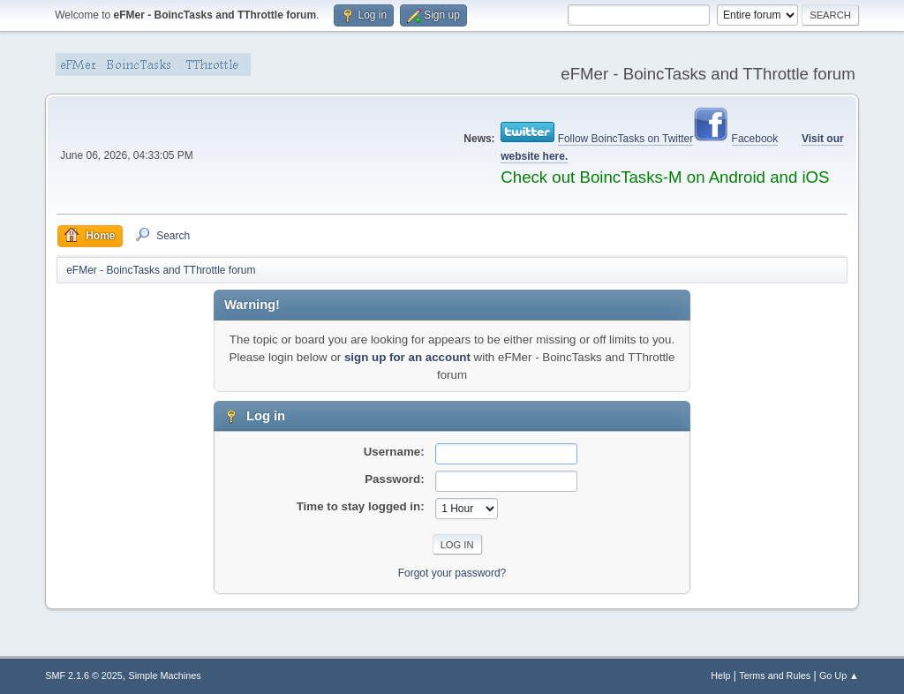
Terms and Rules (774, 675)
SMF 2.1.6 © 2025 (84, 675)
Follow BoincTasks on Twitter (626, 138)
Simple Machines (165, 675)
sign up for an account (407, 357)
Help (720, 675)
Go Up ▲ (839, 675)
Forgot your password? (452, 573)
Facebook (755, 138)
